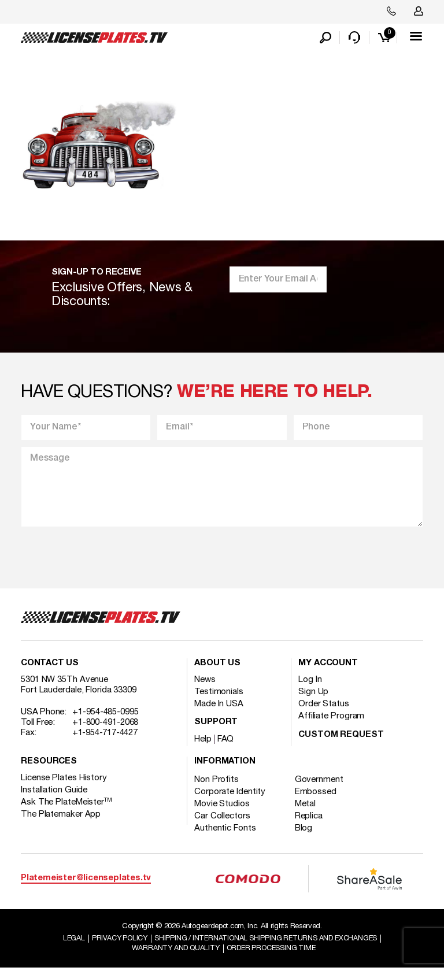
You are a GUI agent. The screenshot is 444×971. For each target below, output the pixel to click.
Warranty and (173, 951)
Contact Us (50, 665)
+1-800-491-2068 (105, 725)
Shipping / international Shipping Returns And (268, 940)
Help (203, 741)
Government (322, 782)
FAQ (225, 741)
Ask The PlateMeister (66, 804)
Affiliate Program (331, 718)
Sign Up (313, 694)
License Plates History (64, 780)
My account (328, 665)
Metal (308, 806)
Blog (307, 831)
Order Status (323, 706)
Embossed (318, 794)
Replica (311, 818)
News (205, 682)
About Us (217, 665)
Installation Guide (54, 792)
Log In (309, 682)
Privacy (116, 940)
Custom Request (341, 737)
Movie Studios (222, 806)
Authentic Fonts (225, 831)
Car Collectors (222, 818)
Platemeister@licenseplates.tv (86, 880)
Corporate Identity (229, 794)
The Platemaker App (61, 817)
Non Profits (216, 782)
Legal (68, 940)
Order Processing (272, 951)
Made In (218, 706)
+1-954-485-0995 (105, 714)
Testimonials (218, 694)
